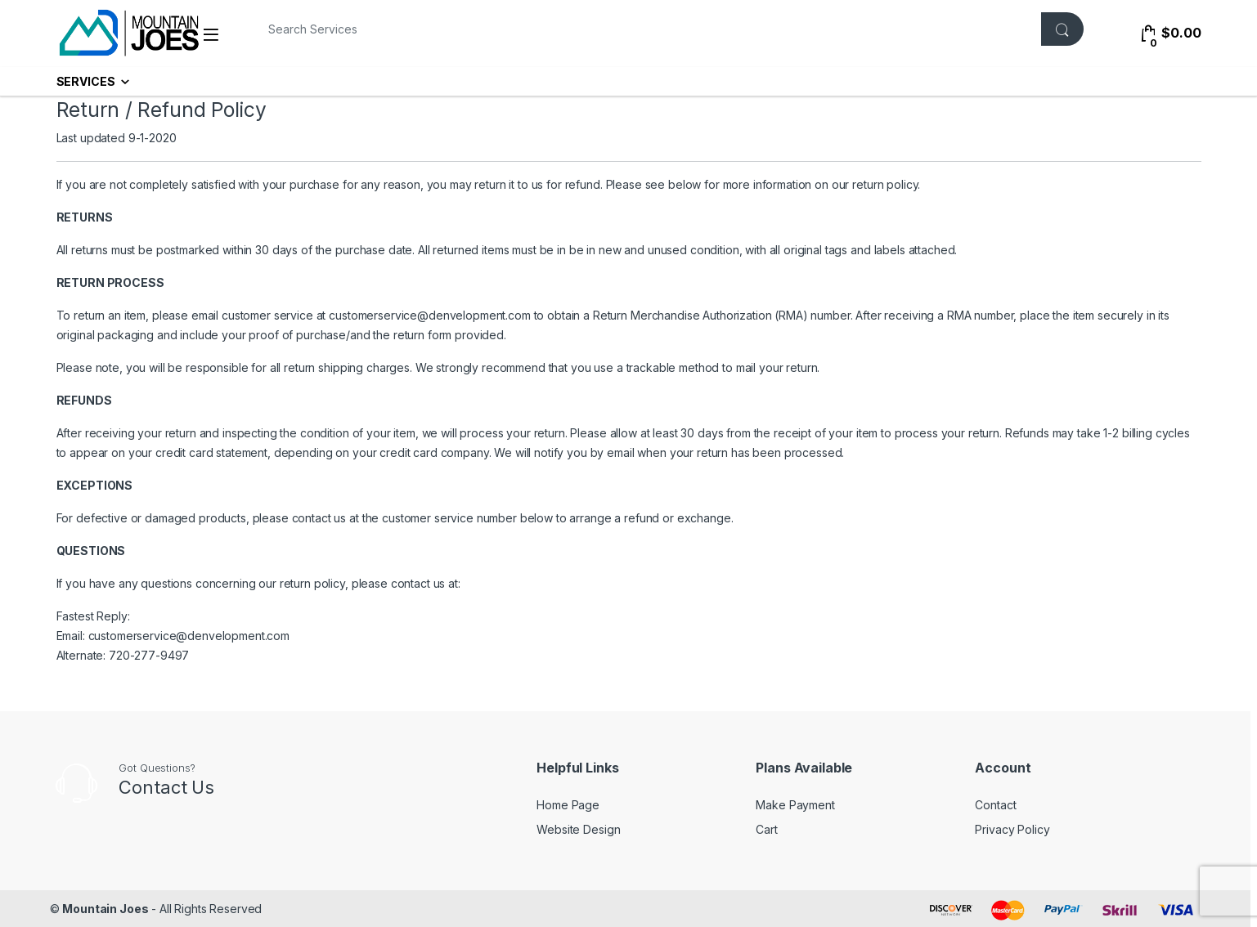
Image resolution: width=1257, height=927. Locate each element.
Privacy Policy (1012, 829)
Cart (766, 829)
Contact (995, 805)
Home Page (567, 805)
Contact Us (166, 787)
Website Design (578, 829)
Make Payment (795, 805)
